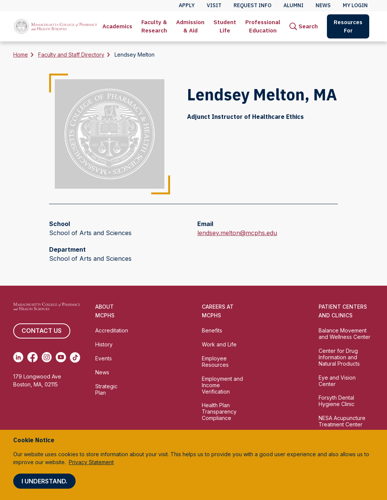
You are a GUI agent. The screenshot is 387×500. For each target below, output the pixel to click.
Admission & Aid (190, 26)
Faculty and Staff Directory (71, 54)
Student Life (225, 26)
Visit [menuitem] (214, 5)
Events (103, 358)
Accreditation (111, 330)
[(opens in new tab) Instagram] (47, 357)
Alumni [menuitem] (293, 5)
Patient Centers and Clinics (343, 310)
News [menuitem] (323, 5)
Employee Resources (215, 361)
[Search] (303, 26)
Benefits (212, 330)
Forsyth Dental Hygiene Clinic (336, 400)
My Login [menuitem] (355, 5)
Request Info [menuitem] (252, 5)
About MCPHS (105, 310)
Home (20, 54)
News (102, 372)
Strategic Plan (106, 389)
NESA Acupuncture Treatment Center (342, 421)
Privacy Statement (91, 462)
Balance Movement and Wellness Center (344, 333)
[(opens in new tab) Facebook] (32, 357)
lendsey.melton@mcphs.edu (237, 232)
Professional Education (262, 26)
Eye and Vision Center (337, 380)
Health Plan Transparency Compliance (219, 411)
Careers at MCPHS (218, 310)
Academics (117, 26)
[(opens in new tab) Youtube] (61, 357)
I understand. (44, 481)
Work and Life (219, 344)
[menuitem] (117, 26)
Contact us (42, 331)
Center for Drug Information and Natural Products (339, 357)
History (104, 344)
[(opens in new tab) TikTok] (75, 357)
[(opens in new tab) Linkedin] (18, 357)
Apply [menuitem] (187, 5)
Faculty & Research (154, 26)
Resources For (348, 26)
